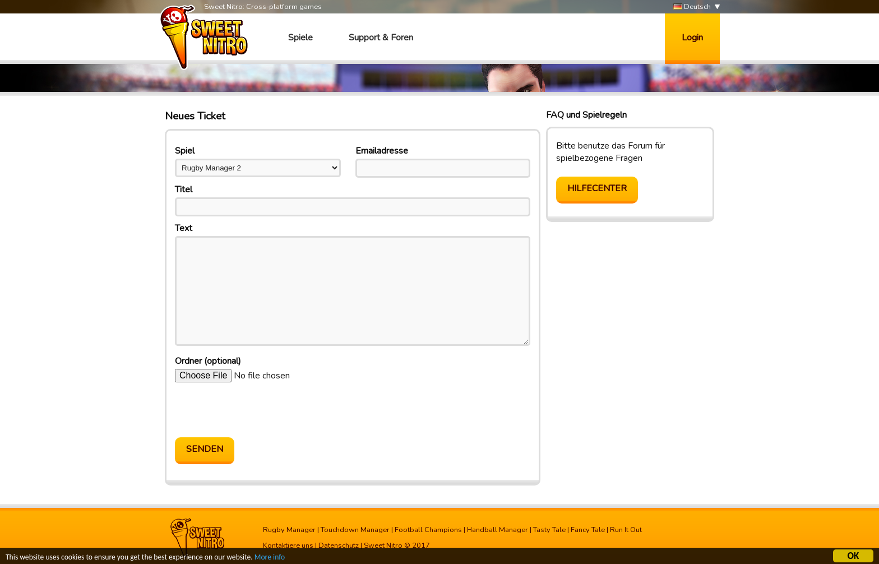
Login (692, 37)
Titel (183, 189)
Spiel (185, 151)
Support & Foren (381, 37)
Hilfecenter (597, 188)
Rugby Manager (289, 530)
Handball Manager (497, 530)
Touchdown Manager (355, 530)
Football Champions (428, 530)
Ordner (208, 361)
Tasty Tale (549, 530)
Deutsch (692, 7)
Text (183, 228)
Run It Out (626, 530)
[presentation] (260, 410)
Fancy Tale (588, 530)
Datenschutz (338, 545)
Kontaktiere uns (288, 545)
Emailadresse (381, 151)
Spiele (300, 37)
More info (270, 558)
